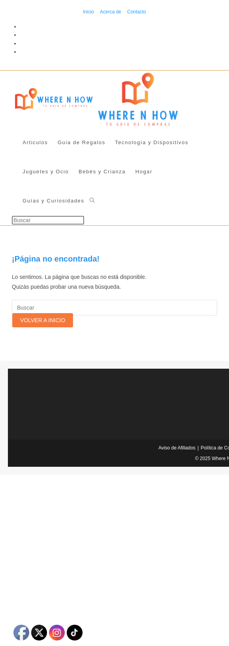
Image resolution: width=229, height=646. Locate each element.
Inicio (88, 12)
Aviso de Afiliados (176, 448)
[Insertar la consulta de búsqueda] (48, 220)
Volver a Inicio (42, 320)
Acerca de (110, 12)
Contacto (136, 12)
